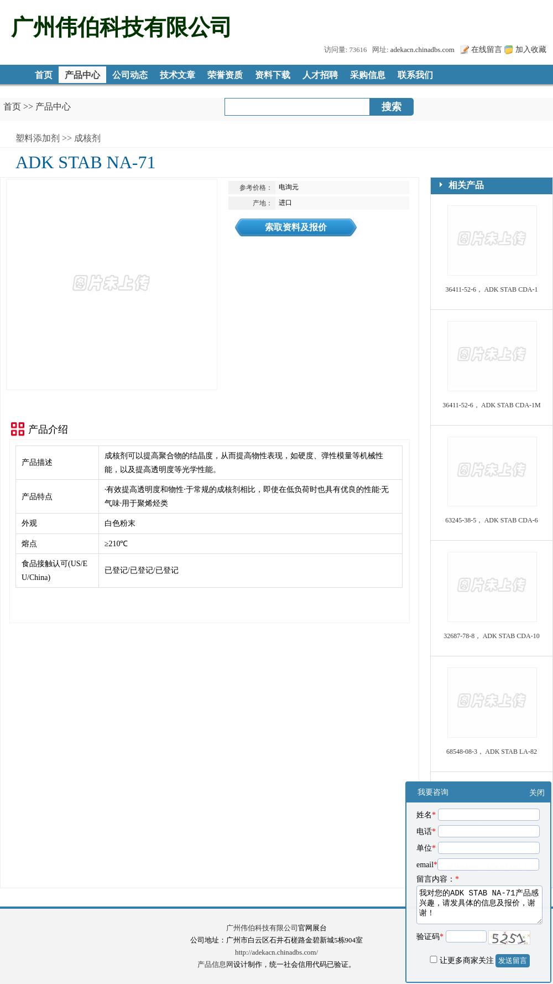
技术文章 (177, 75)
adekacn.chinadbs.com (422, 50)
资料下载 (272, 75)
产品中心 (82, 75)
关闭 (537, 793)
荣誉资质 (225, 75)
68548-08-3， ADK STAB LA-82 (491, 751)
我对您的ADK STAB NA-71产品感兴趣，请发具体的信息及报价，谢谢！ (479, 904)
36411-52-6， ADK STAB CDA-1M (491, 405)
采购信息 (367, 75)
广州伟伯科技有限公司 (262, 928)
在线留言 (486, 49)
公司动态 (130, 75)
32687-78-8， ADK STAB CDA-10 (491, 636)
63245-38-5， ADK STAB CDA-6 (491, 520)
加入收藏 (530, 49)
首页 (44, 75)
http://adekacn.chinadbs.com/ (276, 952)
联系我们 (415, 75)
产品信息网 (215, 965)
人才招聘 (320, 75)
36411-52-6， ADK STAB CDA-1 (492, 289)
